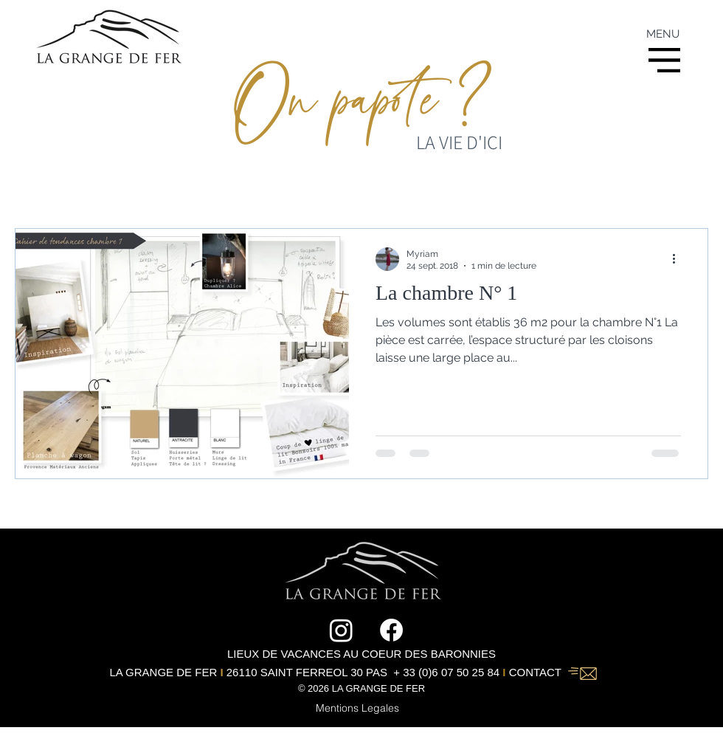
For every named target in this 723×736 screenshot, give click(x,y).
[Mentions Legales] (357, 708)
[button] (664, 60)
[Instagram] (341, 630)
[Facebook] (391, 630)
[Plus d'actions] (679, 259)
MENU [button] (662, 34)
